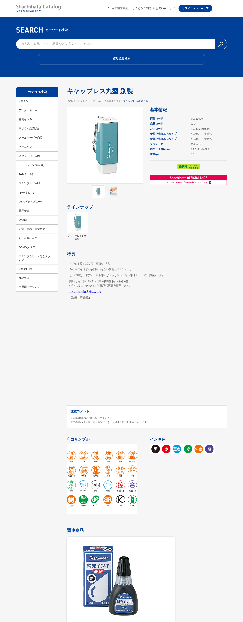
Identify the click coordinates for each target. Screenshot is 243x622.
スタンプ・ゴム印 (29, 188)
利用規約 (122, 610)
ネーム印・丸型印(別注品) (110, 105)
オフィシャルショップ (210, 9)
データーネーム (28, 115)
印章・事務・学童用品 (32, 233)
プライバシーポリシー (144, 610)
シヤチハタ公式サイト (98, 610)
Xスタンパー (26, 105)
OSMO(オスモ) (28, 252)
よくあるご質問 (156, 9)
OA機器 (23, 224)
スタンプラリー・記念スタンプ (34, 263)
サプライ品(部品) (29, 133)
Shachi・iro (26, 273)
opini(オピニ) (26, 197)
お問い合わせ (178, 9)
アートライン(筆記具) (31, 169)
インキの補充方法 (131, 9)
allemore (24, 282)
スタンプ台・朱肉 (29, 160)
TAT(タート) (26, 179)
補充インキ (25, 124)
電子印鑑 (24, 215)
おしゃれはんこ (28, 242)
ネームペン (25, 151)
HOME (70, 105)
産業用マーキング (29, 291)
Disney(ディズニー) (30, 206)
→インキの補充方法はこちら (86, 296)
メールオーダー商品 (31, 142)
